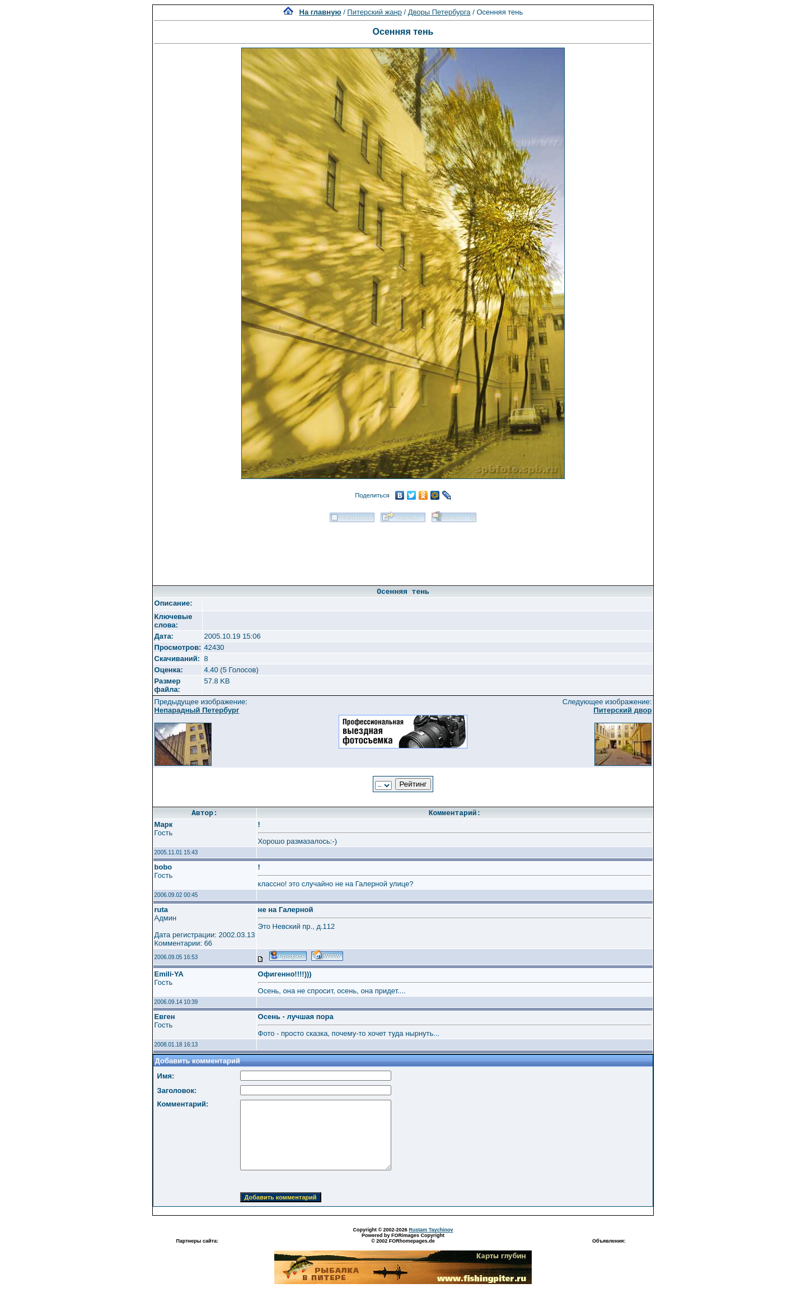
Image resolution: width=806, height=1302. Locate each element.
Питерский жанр (374, 12)
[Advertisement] (403, 550)
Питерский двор (622, 710)
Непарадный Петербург (197, 710)
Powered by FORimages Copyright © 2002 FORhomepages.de (403, 1238)
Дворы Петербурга (439, 12)
